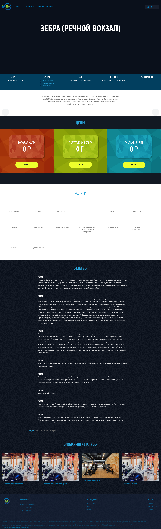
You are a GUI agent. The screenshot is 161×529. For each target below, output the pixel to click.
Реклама (150, 510)
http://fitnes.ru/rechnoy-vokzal (80, 80)
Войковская (46, 86)
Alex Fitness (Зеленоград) (56, 483)
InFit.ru (3, 521)
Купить (27, 165)
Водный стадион (48, 83)
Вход (88, 506)
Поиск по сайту (152, 506)
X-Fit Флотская (130, 483)
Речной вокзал (47, 80)
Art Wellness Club (92, 480)
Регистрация (91, 503)
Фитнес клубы (30, 7)
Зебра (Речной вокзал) (46, 7)
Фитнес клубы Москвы (27, 504)
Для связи (151, 503)
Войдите (31, 431)
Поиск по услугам (25, 511)
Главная (19, 7)
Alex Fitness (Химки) (13, 483)
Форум (89, 510)
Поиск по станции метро (27, 514)
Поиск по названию (26, 507)
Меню (149, 7)
